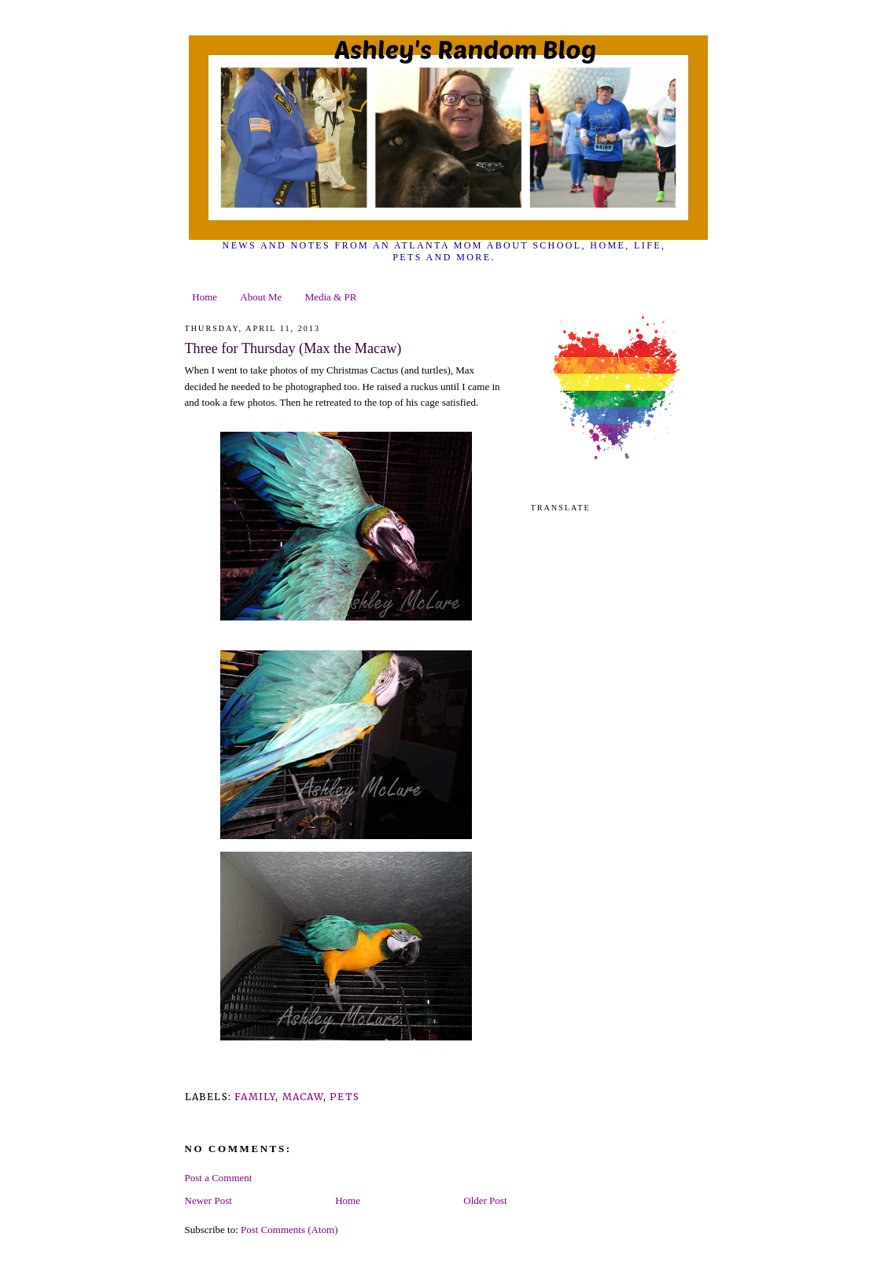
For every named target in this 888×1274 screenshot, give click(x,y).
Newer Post (208, 1200)
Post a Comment (218, 1178)
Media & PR (331, 297)
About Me (261, 297)
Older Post (485, 1200)
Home (204, 297)
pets (344, 1097)
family (254, 1097)
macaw (302, 1097)
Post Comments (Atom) (289, 1229)
